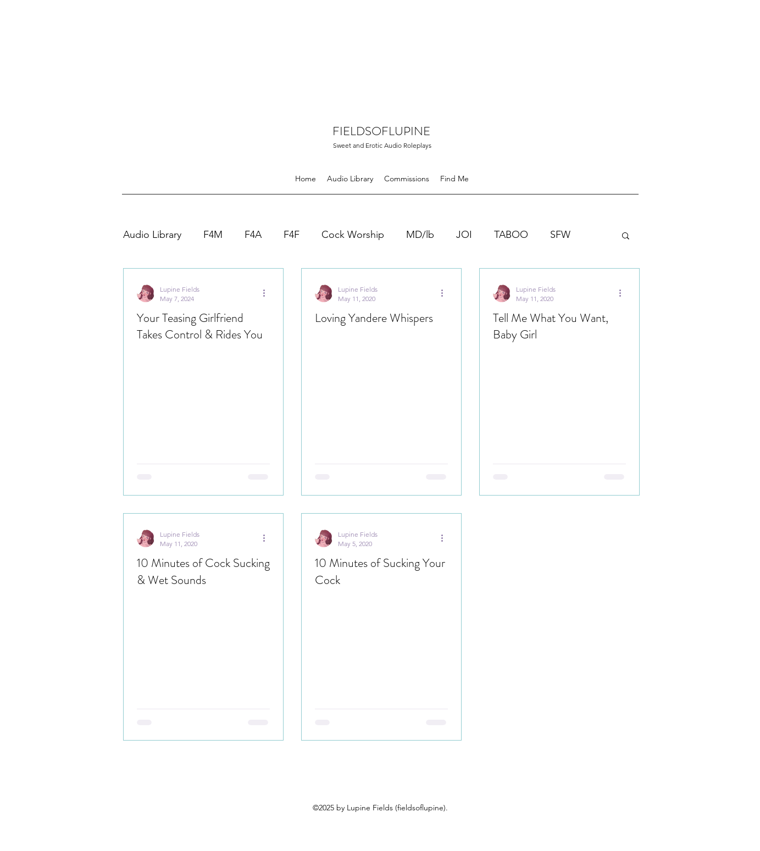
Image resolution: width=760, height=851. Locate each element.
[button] (625, 236)
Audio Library (152, 235)
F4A (253, 235)
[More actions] (268, 293)
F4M (213, 235)
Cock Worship (352, 235)
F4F (291, 235)
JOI (464, 235)
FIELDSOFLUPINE (381, 131)
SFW (560, 235)
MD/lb (420, 235)
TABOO (511, 235)
